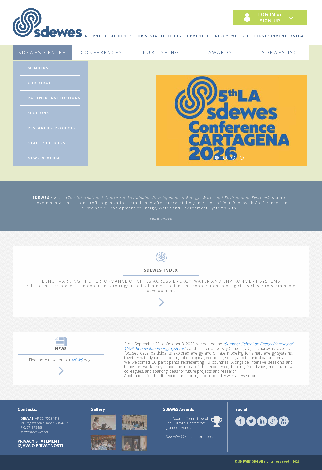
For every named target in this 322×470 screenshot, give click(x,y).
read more (161, 218)
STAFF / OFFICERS (47, 143)
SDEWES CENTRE (42, 52)
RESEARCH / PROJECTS (52, 128)
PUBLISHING (161, 52)
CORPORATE (41, 82)
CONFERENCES (102, 52)
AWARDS (220, 52)
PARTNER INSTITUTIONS (54, 97)
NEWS (77, 360)
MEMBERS (38, 67)
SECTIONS (38, 112)
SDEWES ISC (279, 52)
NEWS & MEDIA (44, 158)
